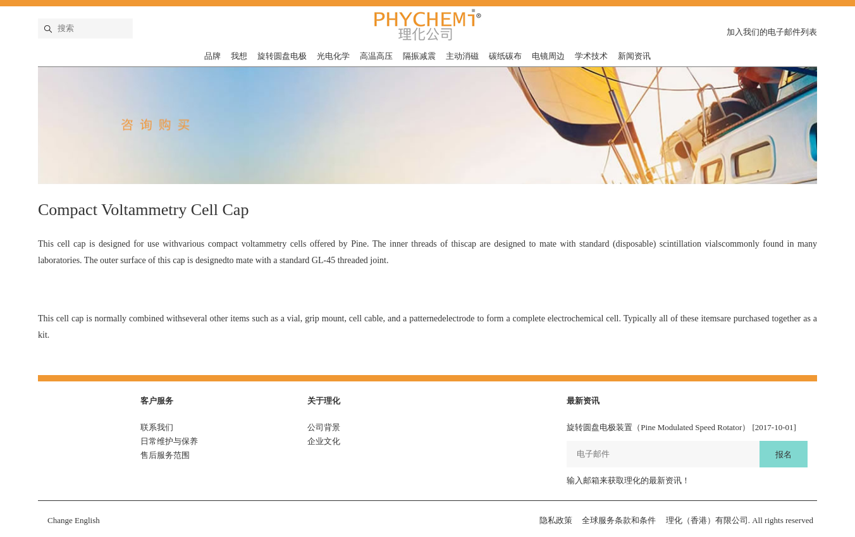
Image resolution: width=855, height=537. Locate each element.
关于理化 (323, 400)
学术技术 (591, 56)
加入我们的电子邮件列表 (772, 32)
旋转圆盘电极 (282, 56)
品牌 (212, 56)
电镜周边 (548, 56)
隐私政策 (555, 520)
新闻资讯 (634, 56)
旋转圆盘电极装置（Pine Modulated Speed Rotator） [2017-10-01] (681, 427)
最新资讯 (583, 400)
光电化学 (333, 56)
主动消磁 (462, 56)
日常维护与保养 (169, 441)
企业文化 (323, 441)
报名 (783, 454)
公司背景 (323, 427)
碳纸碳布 (505, 56)
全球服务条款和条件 (619, 520)
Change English (73, 520)
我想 (239, 56)
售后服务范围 (165, 455)
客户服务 (156, 400)
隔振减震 (419, 56)
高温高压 (376, 56)
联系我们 (156, 427)
